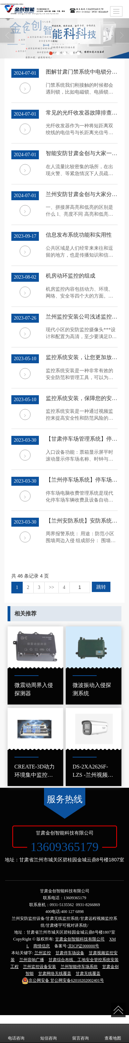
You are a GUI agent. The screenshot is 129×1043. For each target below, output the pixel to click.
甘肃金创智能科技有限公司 (80, 939)
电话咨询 (16, 1033)
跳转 (101, 587)
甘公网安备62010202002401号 (63, 980)
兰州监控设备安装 (39, 966)
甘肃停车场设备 (69, 952)
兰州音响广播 (31, 959)
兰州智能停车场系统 (79, 966)
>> (51, 587)
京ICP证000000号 (83, 946)
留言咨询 (80, 1033)
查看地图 (113, 1033)
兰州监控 (42, 952)
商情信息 (41, 946)
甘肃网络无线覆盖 (54, 973)
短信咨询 (48, 1033)
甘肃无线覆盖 (88, 973)
